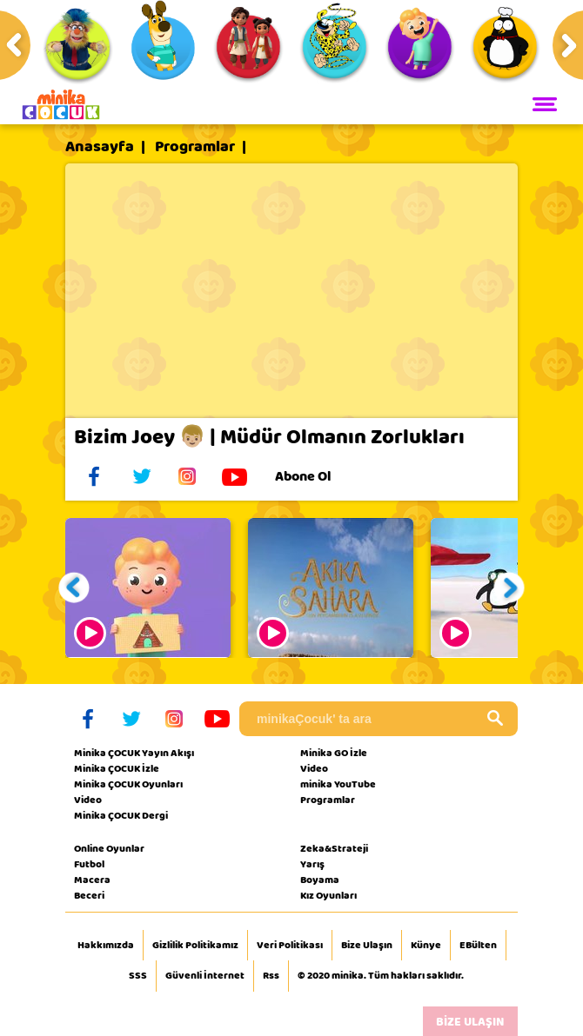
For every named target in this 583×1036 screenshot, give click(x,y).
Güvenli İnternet (205, 976)
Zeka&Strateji (334, 848)
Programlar (195, 147)
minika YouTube (338, 784)
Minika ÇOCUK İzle (116, 768)
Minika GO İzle (333, 752)
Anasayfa (99, 147)
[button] (74, 588)
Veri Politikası (290, 946)
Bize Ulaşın (366, 946)
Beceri (89, 895)
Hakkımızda (105, 946)
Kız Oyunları (328, 895)
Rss (271, 976)
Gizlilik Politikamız (195, 946)
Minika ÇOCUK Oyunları (128, 784)
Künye (426, 946)
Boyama (319, 879)
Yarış (312, 864)
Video (88, 799)
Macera (92, 879)
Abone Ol (316, 476)
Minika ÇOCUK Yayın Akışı (134, 752)
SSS (138, 976)
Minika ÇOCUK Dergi (121, 815)
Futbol (89, 864)
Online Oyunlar (109, 848)
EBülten (478, 946)
